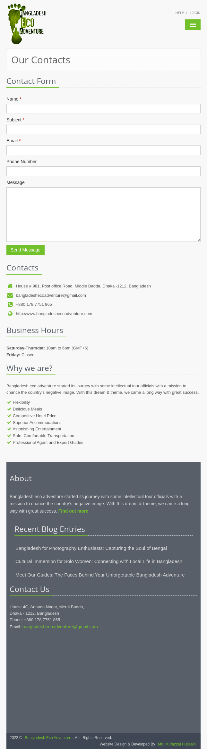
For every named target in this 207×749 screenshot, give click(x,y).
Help (180, 12)
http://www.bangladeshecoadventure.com (49, 313)
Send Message (25, 249)
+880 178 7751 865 (29, 304)
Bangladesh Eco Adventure (48, 738)
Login (195, 12)
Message (15, 182)
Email (13, 140)
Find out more (73, 511)
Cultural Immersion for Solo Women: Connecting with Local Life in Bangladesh (98, 561)
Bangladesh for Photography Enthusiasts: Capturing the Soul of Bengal (91, 548)
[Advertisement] (103, 682)
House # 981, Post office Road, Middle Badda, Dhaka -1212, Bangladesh (78, 286)
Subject (15, 119)
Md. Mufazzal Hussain (177, 744)
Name (14, 98)
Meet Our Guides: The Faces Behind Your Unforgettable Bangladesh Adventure (100, 574)
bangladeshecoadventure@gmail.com (46, 295)
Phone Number (21, 161)
